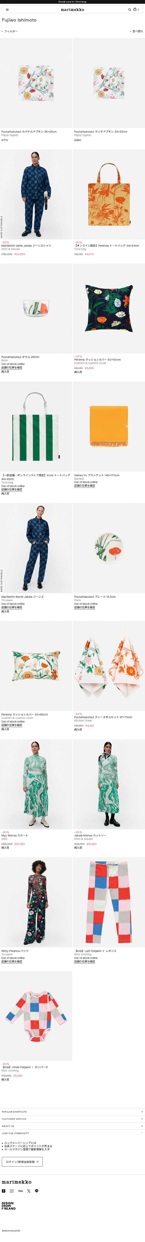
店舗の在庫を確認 (11, 367)
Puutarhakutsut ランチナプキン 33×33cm (100, 131)
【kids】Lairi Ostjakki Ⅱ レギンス (95, 951)
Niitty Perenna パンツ (15, 951)
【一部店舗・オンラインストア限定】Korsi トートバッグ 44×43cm (35, 477)
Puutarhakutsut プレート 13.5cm (95, 596)
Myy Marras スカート (14, 835)
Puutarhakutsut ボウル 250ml (20, 357)
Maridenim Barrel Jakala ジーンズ (22, 596)
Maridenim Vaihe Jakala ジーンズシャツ (26, 245)
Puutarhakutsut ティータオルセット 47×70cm (103, 717)
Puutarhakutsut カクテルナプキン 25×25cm (29, 131)
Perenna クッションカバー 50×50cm (97, 359)
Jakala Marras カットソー (90, 835)
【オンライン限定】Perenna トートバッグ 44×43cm (106, 245)
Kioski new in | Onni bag (72, 2)
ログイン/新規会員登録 (20, 1162)
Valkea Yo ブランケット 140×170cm (97, 475)
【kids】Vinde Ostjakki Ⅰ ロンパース (24, 1067)
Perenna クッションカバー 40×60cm (24, 714)
